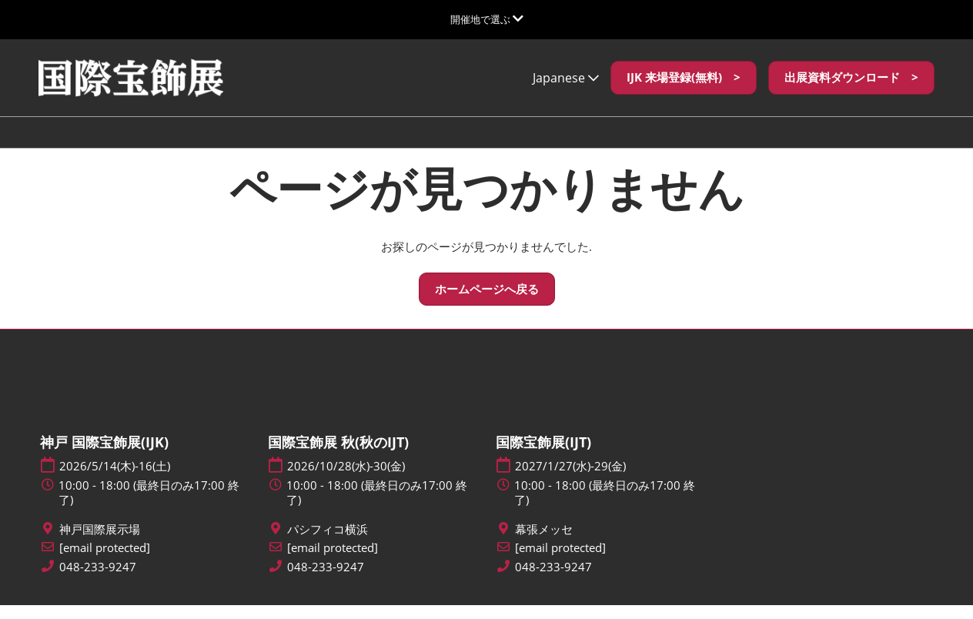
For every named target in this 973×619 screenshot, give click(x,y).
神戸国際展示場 (99, 543)
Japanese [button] (566, 92)
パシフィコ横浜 (327, 543)
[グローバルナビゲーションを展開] (486, 19)
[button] (683, 92)
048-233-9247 (97, 581)
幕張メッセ (544, 543)
